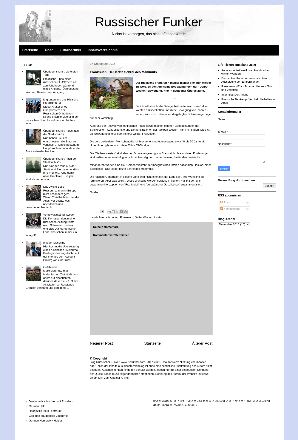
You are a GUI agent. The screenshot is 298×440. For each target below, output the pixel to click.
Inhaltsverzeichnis (103, 50)
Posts (225, 202)
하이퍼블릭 (166, 401)
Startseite (30, 50)
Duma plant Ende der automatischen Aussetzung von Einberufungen (244, 80)
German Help (37, 406)
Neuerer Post (101, 343)
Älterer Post (202, 343)
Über (48, 50)
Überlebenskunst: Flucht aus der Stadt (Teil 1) (61, 132)
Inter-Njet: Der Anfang (235, 94)
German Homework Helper (45, 420)
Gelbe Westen (143, 217)
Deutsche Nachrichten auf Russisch (51, 401)
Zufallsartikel (70, 50)
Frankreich (126, 217)
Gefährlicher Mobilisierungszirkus (55, 269)
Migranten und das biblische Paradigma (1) (60, 101)
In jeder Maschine (54, 242)
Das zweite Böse (53, 186)
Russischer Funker (148, 22)
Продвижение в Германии (45, 410)
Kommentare (230, 208)
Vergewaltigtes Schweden (59, 214)
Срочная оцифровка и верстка (48, 415)
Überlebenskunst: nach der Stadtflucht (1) (60, 160)
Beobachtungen (108, 217)
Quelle (94, 192)
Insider (158, 217)
